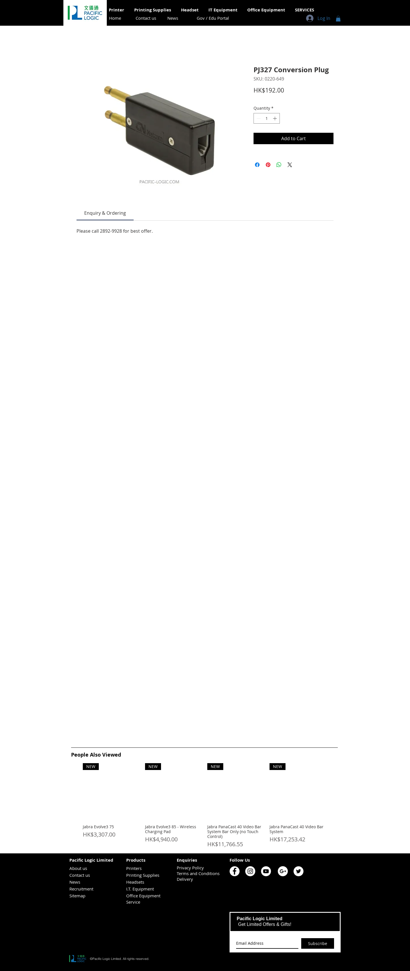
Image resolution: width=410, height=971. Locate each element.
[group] (204, 806)
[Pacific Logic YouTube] (266, 871)
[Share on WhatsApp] (279, 164)
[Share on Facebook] (257, 164)
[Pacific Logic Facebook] (235, 871)
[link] (105, 213)
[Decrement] (258, 118)
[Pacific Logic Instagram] (250, 871)
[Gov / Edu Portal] (212, 18)
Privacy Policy (190, 868)
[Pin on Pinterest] (268, 164)
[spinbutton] (267, 118)
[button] (338, 18)
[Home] (114, 18)
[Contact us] (145, 18)
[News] (172, 18)
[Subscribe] (317, 943)
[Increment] (275, 118)
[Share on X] (289, 164)
